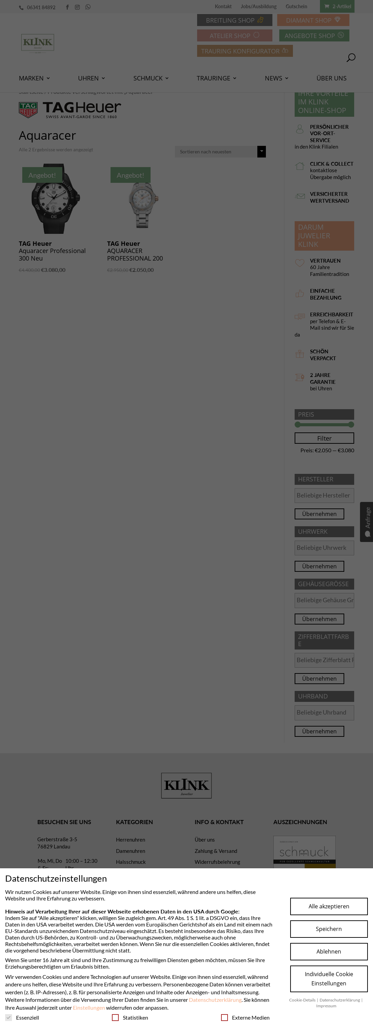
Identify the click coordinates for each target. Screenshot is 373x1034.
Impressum (326, 1005)
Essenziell (22, 1017)
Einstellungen (89, 1007)
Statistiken (130, 1017)
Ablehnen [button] (329, 951)
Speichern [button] (329, 929)
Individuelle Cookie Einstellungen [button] (329, 978)
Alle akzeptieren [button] (329, 906)
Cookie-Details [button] (302, 1000)
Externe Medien (245, 1017)
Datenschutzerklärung (215, 999)
